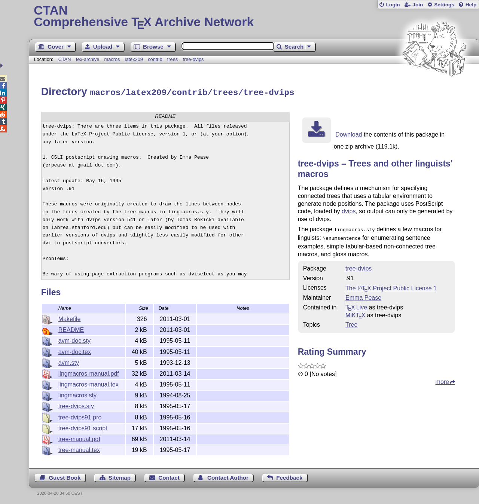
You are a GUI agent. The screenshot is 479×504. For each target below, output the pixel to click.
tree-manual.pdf (79, 438)
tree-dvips (193, 59)
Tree (351, 322)
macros (112, 59)
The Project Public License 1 (391, 285)
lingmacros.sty (77, 394)
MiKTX (355, 312)
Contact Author (227, 476)
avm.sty (68, 361)
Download (348, 133)
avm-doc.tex (74, 351)
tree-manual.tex (79, 449)
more (442, 379)
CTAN (64, 59)
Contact (169, 476)
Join (417, 4)
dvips (349, 210)
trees (172, 59)
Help (471, 4)
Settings (444, 4)
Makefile (69, 318)
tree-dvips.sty (76, 405)
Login (393, 4)
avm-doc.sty (74, 339)
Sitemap (120, 476)
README (71, 329)
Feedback (289, 476)
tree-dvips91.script (82, 427)
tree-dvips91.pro (80, 416)
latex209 (134, 59)
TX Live (356, 305)
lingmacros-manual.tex (88, 383)
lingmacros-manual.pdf (88, 372)
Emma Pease (363, 295)
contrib (155, 59)
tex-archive (88, 59)
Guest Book (64, 476)
